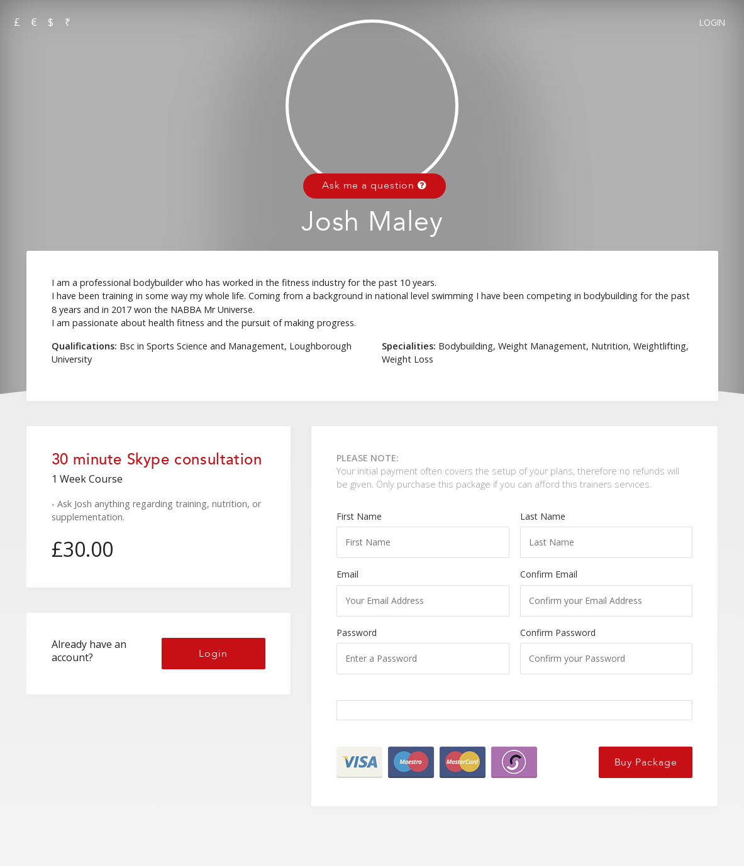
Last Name (606, 534)
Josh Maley (372, 222)
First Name (422, 534)
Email (422, 592)
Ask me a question (374, 185)
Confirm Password (606, 650)
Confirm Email (606, 592)
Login (712, 22)
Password (422, 650)
